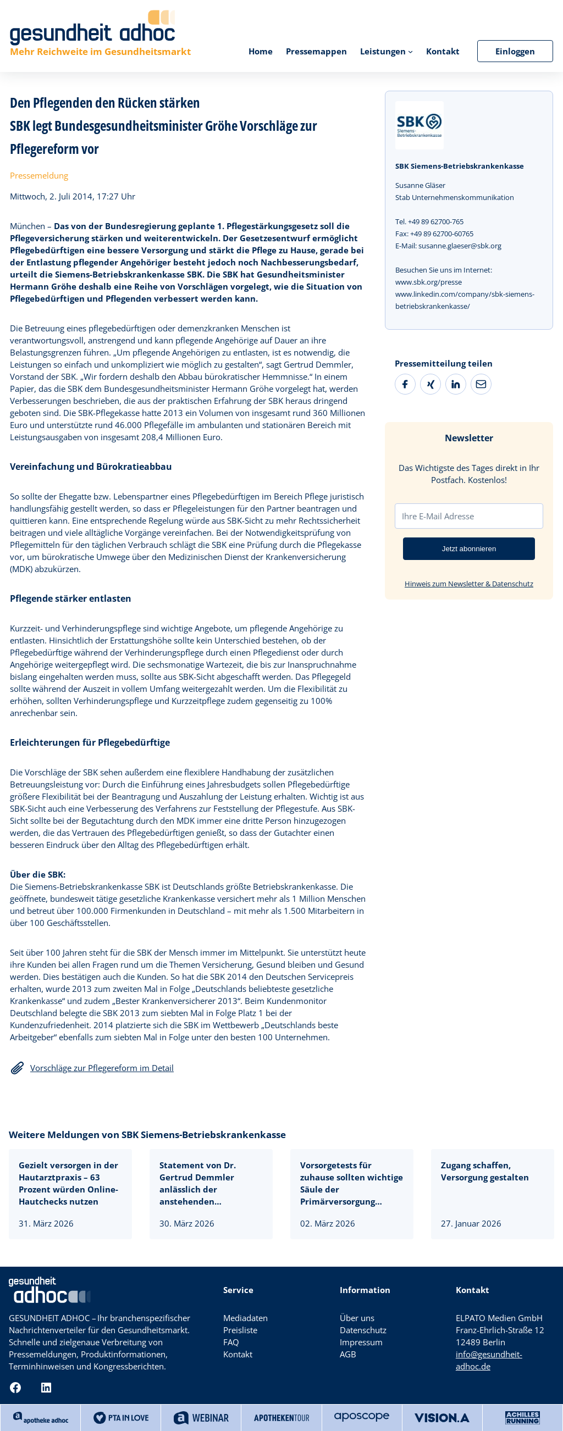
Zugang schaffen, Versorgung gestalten (485, 1171)
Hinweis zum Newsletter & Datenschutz (469, 584)
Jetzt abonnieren (469, 549)
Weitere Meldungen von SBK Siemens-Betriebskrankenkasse (147, 1134)
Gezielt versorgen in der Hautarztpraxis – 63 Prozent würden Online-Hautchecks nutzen (68, 1183)
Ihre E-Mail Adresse (438, 516)
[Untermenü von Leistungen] (410, 50)
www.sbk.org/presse (428, 282)
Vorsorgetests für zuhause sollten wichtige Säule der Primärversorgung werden (351, 1183)
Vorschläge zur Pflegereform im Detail (102, 1067)
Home (261, 51)
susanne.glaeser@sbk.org (459, 246)
